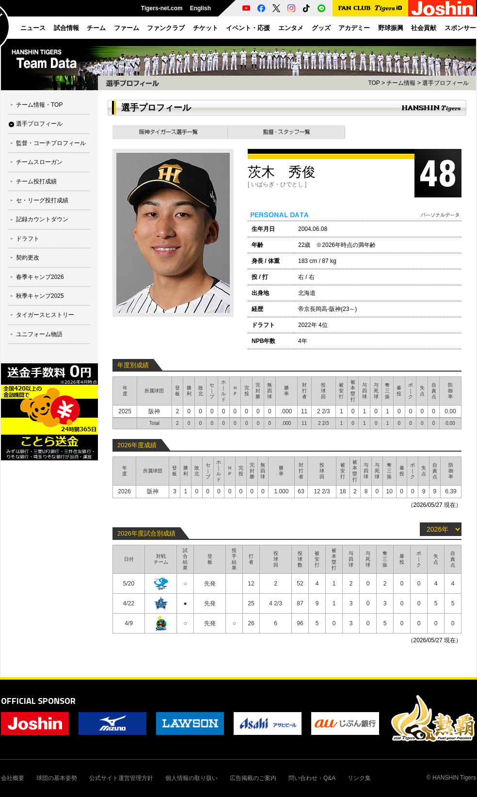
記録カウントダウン (42, 219)
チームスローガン (39, 162)
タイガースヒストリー (45, 314)
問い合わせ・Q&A (311, 778)
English (200, 8)
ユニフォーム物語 (39, 334)
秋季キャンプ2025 (40, 296)
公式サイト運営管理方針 (121, 778)
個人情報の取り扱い (191, 778)
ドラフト (27, 238)
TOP (374, 83)
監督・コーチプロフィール (51, 143)
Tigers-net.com (162, 8)
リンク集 (359, 778)
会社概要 (12, 778)
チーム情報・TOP (39, 104)
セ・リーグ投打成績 (42, 200)
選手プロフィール (39, 123)
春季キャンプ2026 (40, 277)
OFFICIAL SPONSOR (38, 700)
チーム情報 (400, 83)
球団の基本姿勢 (56, 778)
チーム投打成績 (36, 181)
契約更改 (27, 257)
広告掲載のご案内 (253, 778)
